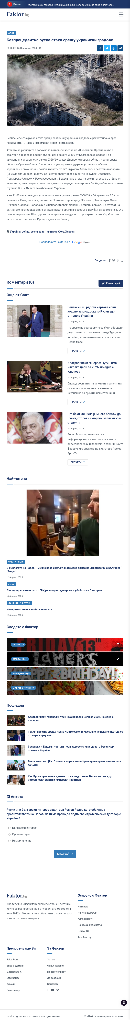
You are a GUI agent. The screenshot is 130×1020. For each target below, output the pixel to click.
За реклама (54, 977)
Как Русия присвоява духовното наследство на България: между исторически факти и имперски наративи (70, 778)
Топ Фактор (84, 937)
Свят (11, 584)
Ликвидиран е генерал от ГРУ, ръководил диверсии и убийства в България (54, 590)
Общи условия (55, 965)
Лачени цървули (19, 603)
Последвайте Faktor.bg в (65, 242)
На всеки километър (90, 924)
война (25, 231)
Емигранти (13, 977)
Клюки (11, 984)
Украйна (15, 231)
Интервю (83, 906)
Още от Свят (18, 295)
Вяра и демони (15, 965)
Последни (15, 705)
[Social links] (100, 48)
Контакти (52, 984)
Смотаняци (15, 561)
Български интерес (22, 827)
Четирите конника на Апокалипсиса (29, 609)
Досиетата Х (14, 971)
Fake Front (13, 959)
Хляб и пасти (85, 918)
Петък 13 (83, 931)
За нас (51, 959)
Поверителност (56, 971)
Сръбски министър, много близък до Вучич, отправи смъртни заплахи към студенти (95, 418)
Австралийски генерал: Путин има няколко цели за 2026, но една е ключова (92, 367)
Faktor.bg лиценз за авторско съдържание (33, 1016)
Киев (61, 231)
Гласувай (65, 853)
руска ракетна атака (44, 231)
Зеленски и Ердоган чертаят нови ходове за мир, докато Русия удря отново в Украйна (92, 311)
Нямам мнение (19, 840)
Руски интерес (19, 834)
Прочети (78, 351)
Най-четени (17, 478)
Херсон (69, 231)
